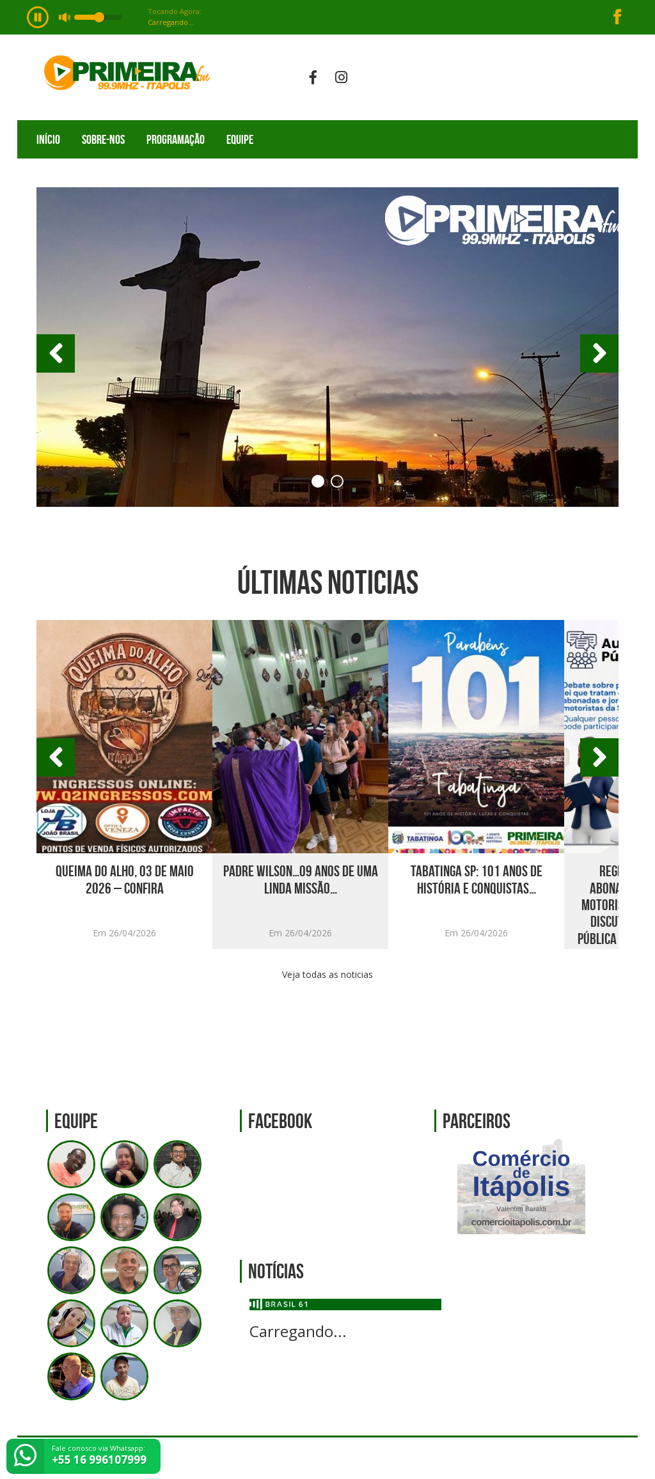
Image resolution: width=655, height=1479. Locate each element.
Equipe (239, 139)
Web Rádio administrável (617, 1458)
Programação (175, 139)
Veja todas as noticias (327, 974)
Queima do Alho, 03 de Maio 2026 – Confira (125, 879)
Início (48, 139)
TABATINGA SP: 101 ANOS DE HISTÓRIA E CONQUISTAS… (476, 879)
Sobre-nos (103, 139)
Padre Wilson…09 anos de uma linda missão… (300, 879)
